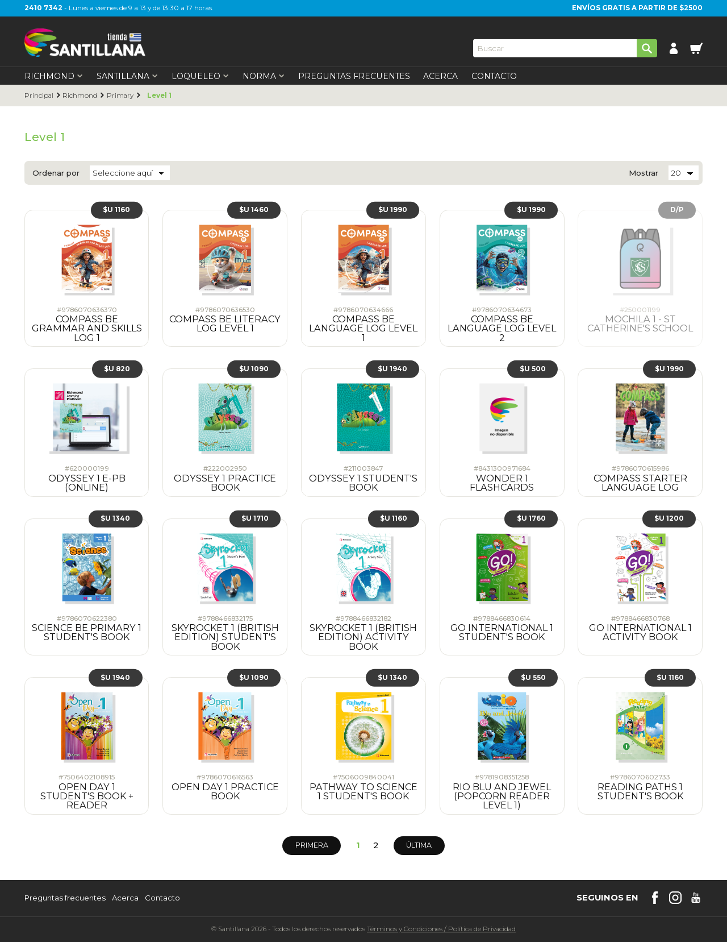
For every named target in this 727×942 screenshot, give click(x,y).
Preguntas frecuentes (65, 898)
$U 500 (533, 368)
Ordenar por (56, 173)
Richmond (79, 95)
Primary (120, 95)
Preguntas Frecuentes (354, 76)
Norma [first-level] (264, 76)
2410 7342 (43, 8)
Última (419, 845)
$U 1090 (254, 368)
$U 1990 (392, 210)
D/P (677, 210)
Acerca (440, 76)
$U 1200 (669, 518)
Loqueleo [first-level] (200, 76)
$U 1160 (116, 210)
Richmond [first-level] (53, 76)
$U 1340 (115, 518)
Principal (38, 95)
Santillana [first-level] (127, 76)
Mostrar (643, 173)
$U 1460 (254, 210)
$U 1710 (255, 518)
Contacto (494, 76)
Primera (311, 845)
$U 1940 (392, 368)
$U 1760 (531, 518)
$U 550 (533, 678)
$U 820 (117, 368)
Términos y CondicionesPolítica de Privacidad (441, 929)
